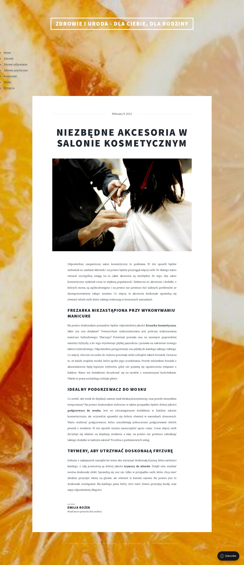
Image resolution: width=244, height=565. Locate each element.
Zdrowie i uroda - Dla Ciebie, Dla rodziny (122, 23)
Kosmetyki (10, 76)
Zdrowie (9, 58)
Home (7, 52)
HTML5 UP (140, 543)
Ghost (174, 543)
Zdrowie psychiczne (16, 70)
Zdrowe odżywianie (15, 64)
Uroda (7, 82)
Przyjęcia (9, 88)
